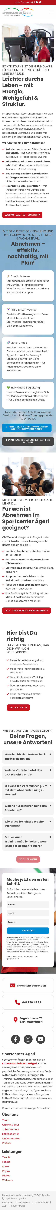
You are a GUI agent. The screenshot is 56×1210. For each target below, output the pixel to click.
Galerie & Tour (10, 1125)
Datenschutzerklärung (40, 937)
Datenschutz (41, 1202)
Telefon (12, 922)
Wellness (7, 1180)
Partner (6, 1143)
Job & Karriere (10, 1129)
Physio (6, 1171)
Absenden (28, 930)
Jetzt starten (18, 707)
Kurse (5, 1166)
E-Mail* (11, 913)
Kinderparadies (11, 1138)
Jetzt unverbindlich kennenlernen (26, 610)
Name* (12, 904)
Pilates (6, 1175)
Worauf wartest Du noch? (22, 215)
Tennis (6, 1157)
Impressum (24, 1202)
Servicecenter (10, 1134)
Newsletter (7, 1202)
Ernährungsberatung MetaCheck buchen (28, 441)
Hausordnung (18, 1205)
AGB (4, 1205)
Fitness (6, 1162)
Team (5, 1120)
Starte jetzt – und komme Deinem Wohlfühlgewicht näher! (27, 428)
